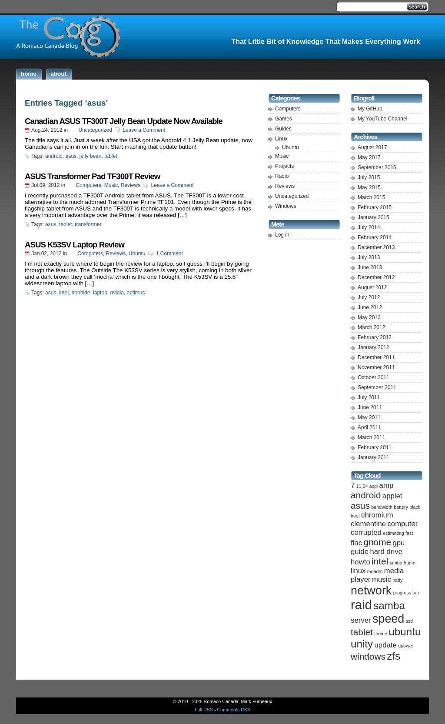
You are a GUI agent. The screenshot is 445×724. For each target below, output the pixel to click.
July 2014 (369, 227)
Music (111, 185)
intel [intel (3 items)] (380, 561)
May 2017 (369, 157)
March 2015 (371, 197)
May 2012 (369, 317)
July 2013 (369, 257)
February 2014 (375, 237)
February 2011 (375, 447)
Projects (284, 166)
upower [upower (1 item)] (405, 645)
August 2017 (372, 147)
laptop (100, 293)
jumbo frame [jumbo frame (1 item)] (402, 562)
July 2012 (369, 297)
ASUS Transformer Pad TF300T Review (92, 176)
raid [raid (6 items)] (361, 604)
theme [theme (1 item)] (380, 633)
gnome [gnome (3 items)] (377, 542)
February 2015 (375, 207)
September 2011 (377, 387)
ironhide (81, 293)
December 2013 (376, 247)
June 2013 (370, 267)
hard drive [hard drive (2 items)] (386, 551)
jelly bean (91, 156)
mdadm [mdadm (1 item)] (375, 571)
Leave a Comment (144, 130)
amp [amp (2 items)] (386, 485)
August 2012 (372, 287)
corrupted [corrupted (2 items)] (366, 532)
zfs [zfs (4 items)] (393, 656)
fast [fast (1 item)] (409, 533)
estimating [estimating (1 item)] (393, 533)
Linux (281, 139)
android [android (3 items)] (366, 495)
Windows (285, 206)
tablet (110, 156)
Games (283, 119)
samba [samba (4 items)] (389, 605)
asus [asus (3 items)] (360, 505)
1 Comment (169, 253)
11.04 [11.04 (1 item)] (362, 486)
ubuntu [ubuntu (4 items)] (405, 631)
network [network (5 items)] (371, 590)
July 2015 (369, 177)
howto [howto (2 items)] (360, 562)
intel (64, 293)
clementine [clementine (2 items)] (368, 524)
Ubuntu (137, 253)
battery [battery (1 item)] (401, 507)
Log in (282, 235)
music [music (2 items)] (381, 579)
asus (71, 156)
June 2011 (370, 407)
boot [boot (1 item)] (355, 515)
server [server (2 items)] (361, 620)
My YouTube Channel (382, 119)
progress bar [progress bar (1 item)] (406, 592)
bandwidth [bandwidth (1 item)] (381, 507)
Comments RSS (233, 709)
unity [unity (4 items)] (362, 644)
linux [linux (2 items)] (358, 571)
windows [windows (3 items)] (368, 656)
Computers (88, 185)
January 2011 (373, 457)
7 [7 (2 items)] (353, 485)
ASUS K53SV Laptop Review (74, 244)
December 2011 (376, 357)
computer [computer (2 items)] (402, 524)
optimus (136, 293)
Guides (283, 129)
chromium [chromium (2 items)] (377, 515)
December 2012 (376, 277)
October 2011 (373, 377)
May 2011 (369, 417)
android (54, 156)
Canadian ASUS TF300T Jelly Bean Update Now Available (123, 121)
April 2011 (369, 427)
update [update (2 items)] (386, 645)
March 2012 (371, 327)
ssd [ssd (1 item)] (409, 621)
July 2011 (369, 397)
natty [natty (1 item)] (397, 580)
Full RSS (204, 709)
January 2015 (373, 217)
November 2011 (376, 367)
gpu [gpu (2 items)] (398, 543)
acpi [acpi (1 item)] (373, 486)
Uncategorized (95, 130)
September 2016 (377, 167)
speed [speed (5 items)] (388, 618)
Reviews (130, 185)
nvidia (116, 293)
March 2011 (371, 437)
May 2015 (369, 187)
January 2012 (373, 347)
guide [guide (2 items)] (360, 551)
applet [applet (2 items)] (392, 496)
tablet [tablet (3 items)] (362, 632)
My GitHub (370, 109)
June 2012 (370, 307)
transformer (88, 224)
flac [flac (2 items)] (356, 543)
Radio (282, 176)
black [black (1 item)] (414, 507)
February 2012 (375, 337)
